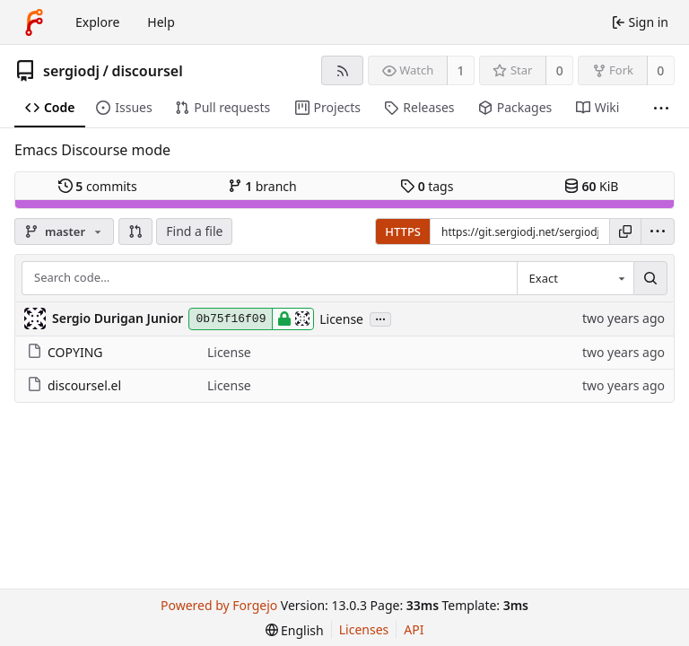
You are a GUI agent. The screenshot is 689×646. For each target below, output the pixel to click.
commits (97, 186)
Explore (97, 22)
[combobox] (575, 278)
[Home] (34, 22)
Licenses (364, 629)
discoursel (146, 71)
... (380, 318)
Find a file (194, 231)
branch (262, 186)
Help (161, 22)
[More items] (661, 108)
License (341, 318)
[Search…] (650, 278)
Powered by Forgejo (219, 605)
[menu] (658, 231)
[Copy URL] (625, 231)
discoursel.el (74, 385)
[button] (135, 231)
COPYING (64, 352)
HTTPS (403, 231)
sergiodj (71, 71)
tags (426, 186)
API (413, 629)
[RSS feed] (342, 70)
